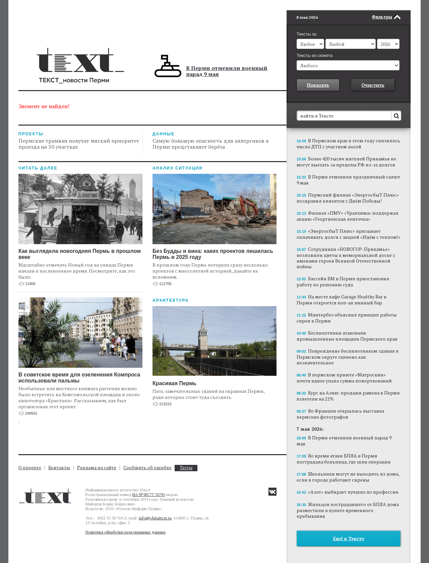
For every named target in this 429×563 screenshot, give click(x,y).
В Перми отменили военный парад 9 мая (226, 71)
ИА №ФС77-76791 (148, 494)
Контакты (59, 467)
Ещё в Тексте (348, 538)
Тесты (186, 468)
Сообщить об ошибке (147, 467)
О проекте (29, 467)
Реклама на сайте (96, 467)
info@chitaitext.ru (155, 517)
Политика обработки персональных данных (125, 532)
